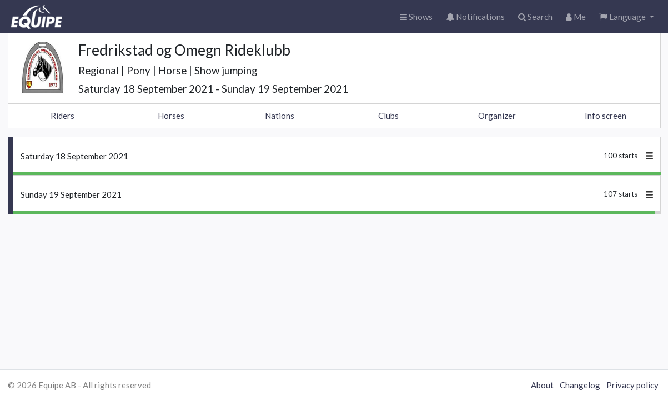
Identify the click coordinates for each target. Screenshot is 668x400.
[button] (626, 17)
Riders (62, 116)
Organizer (497, 116)
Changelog (580, 385)
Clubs (388, 116)
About (542, 385)
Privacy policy (632, 385)
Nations (279, 116)
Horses (171, 116)
